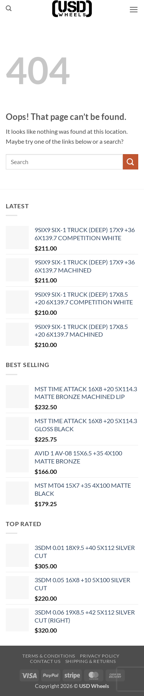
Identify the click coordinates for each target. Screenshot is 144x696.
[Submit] (130, 161)
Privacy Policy (100, 656)
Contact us (45, 661)
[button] (133, 9)
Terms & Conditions (48, 656)
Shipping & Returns (90, 661)
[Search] (9, 8)
